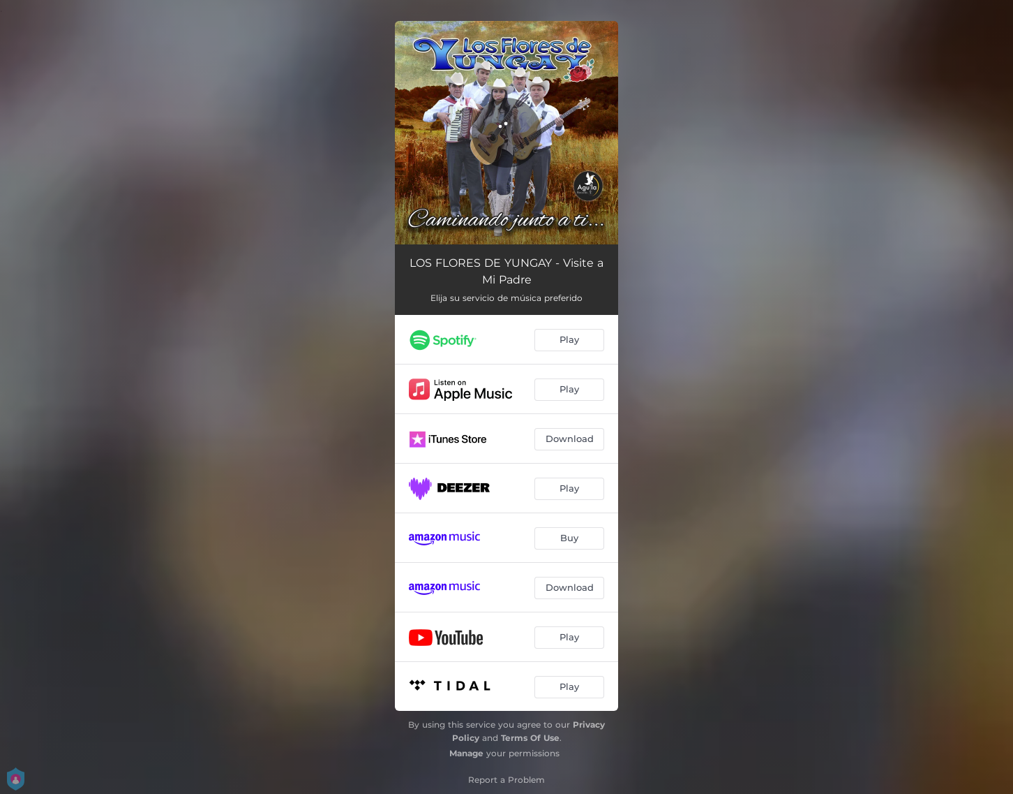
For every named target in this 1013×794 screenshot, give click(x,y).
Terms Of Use (530, 738)
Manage (466, 753)
